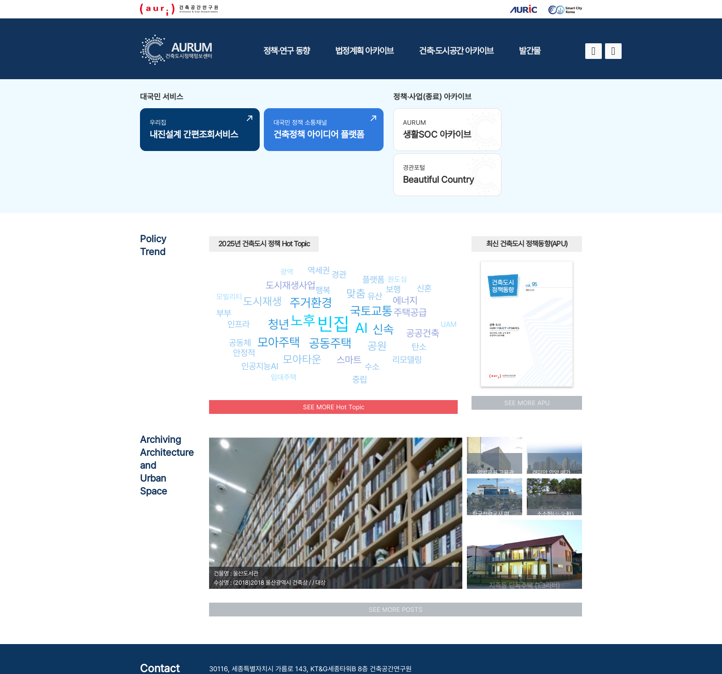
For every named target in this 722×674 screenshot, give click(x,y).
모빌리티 (229, 248)
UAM (449, 275)
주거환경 (311, 254)
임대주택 (284, 328)
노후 (303, 271)
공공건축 (422, 284)
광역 (286, 223)
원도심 (397, 230)
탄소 (419, 298)
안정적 (244, 304)
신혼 (424, 239)
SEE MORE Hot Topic (333, 358)
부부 (223, 264)
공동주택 (330, 294)
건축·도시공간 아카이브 (456, 51)
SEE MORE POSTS (396, 560)
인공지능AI (260, 317)
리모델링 (407, 311)
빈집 (333, 275)
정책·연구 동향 (286, 51)
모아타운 (302, 310)
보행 (393, 240)
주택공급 (410, 263)
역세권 (319, 221)
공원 (377, 297)
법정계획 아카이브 (364, 51)
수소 (372, 318)
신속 (383, 280)
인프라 (238, 275)
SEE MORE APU (527, 354)
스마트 (349, 311)
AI (361, 278)
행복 (322, 241)
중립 (359, 330)
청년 (278, 275)
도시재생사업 (290, 236)
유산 (374, 247)
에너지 (405, 251)
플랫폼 (373, 231)
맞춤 (356, 244)
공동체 (240, 293)
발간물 (529, 51)
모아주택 (278, 293)
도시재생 (262, 252)
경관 (339, 226)
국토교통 (371, 262)
